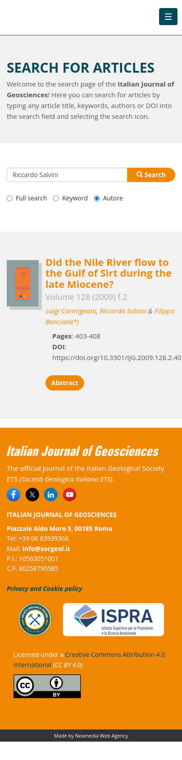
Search (151, 174)
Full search (27, 198)
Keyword (70, 198)
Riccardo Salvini (122, 310)
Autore (108, 198)
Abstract (64, 382)
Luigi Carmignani (70, 310)
